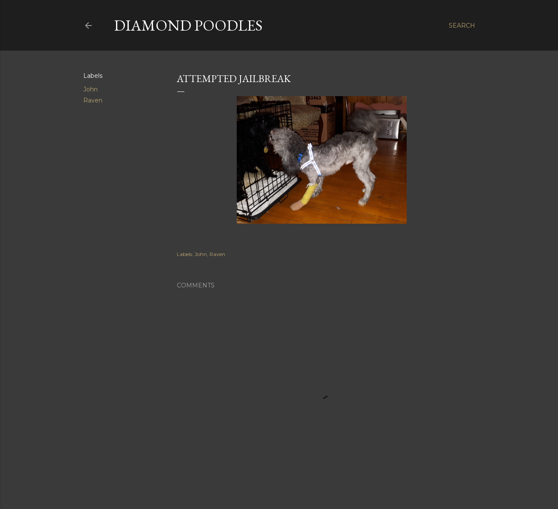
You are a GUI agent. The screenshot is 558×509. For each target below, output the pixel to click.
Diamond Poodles (188, 25)
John (90, 89)
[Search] (462, 25)
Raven (92, 100)
